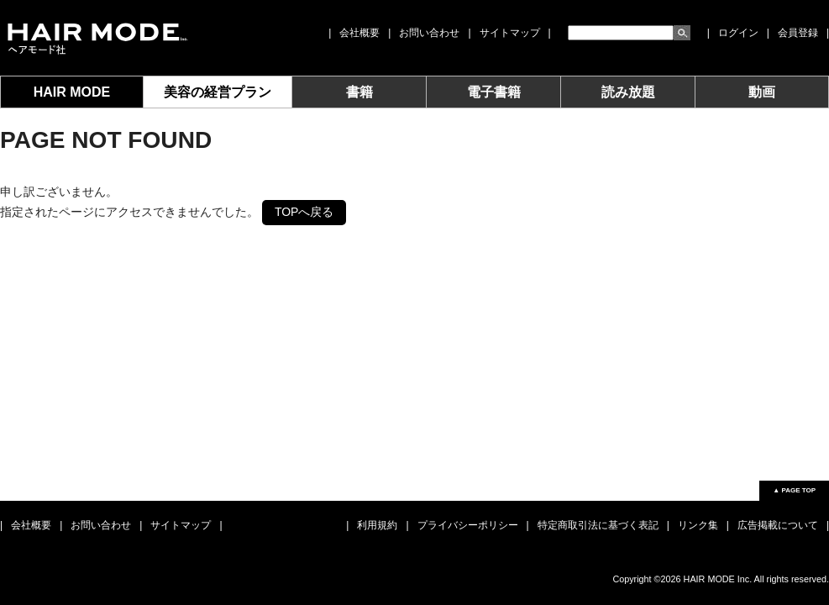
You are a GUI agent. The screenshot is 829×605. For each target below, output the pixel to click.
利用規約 (377, 525)
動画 (761, 92)
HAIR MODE (72, 92)
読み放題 (628, 92)
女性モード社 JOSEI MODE (96, 38)
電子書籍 (494, 92)
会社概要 (359, 33)
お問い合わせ (429, 33)
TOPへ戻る (304, 211)
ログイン (738, 33)
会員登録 (798, 33)
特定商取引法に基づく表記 (598, 525)
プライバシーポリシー (467, 525)
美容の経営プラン (217, 92)
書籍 (359, 92)
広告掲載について (777, 525)
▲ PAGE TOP (794, 490)
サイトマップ (510, 33)
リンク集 (698, 525)
